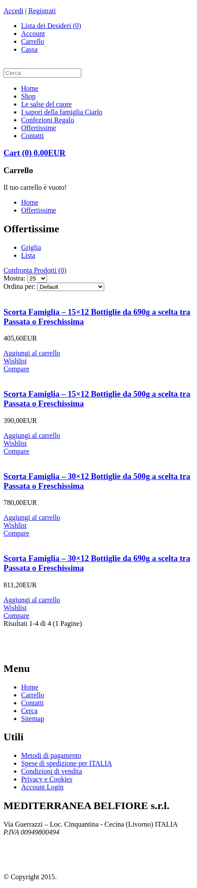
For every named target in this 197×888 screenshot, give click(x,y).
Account (33, 33)
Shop (28, 96)
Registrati (42, 10)
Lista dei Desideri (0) (51, 25)
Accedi (13, 10)
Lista (28, 255)
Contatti (32, 135)
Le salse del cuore (46, 104)
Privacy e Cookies (46, 779)
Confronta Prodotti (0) (35, 270)
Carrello (32, 41)
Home (29, 88)
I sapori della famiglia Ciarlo (61, 112)
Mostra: (15, 278)
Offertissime (38, 127)
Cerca (29, 710)
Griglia (31, 247)
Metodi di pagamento (51, 755)
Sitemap (32, 718)
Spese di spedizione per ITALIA (66, 763)
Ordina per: (20, 286)
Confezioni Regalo (47, 120)
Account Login (42, 787)
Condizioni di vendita (51, 771)
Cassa (29, 49)
